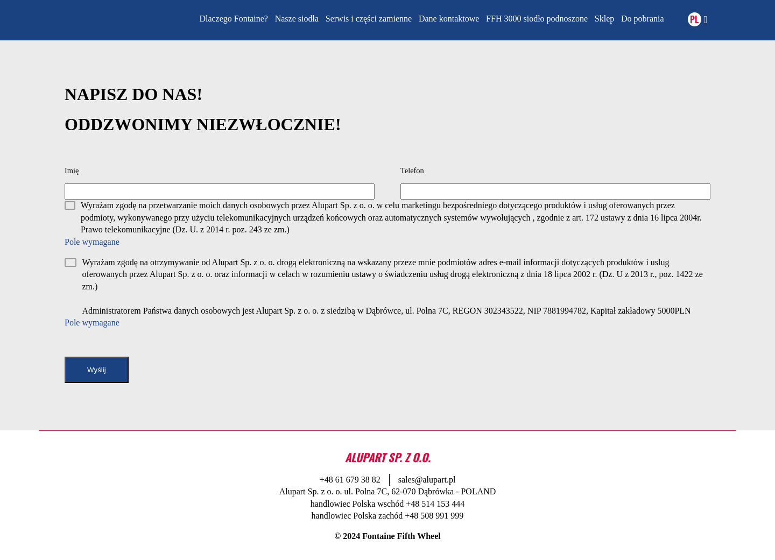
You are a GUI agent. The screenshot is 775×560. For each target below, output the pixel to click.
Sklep (604, 18)
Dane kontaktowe (449, 18)
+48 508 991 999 (434, 515)
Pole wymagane (92, 241)
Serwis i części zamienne (369, 18)
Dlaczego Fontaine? (233, 18)
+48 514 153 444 (435, 503)
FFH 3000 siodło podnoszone (537, 18)
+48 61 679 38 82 (350, 479)
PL (694, 19)
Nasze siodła (297, 18)
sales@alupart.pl (427, 479)
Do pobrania (642, 18)
